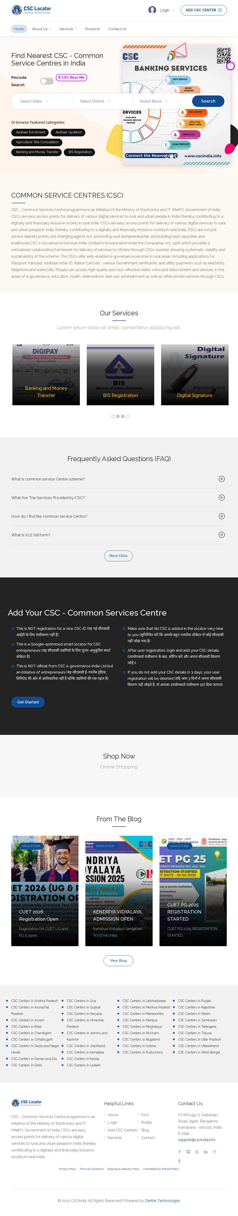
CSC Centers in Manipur (140, 1020)
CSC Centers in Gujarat (83, 1007)
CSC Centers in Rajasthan (196, 1007)
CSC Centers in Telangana (197, 1026)
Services (66, 29)
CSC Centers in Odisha (139, 1046)
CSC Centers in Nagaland (141, 1039)
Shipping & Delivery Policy (123, 1168)
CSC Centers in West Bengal (199, 1052)
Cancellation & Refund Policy (161, 1168)
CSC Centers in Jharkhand (86, 1046)
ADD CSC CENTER (204, 10)
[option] (46, 378)
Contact (148, 1138)
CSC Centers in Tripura (195, 1033)
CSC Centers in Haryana (84, 1014)
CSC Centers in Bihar (26, 1026)
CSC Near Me (71, 77)
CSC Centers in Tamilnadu (197, 1020)
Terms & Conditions (92, 1168)
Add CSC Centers (122, 1130)
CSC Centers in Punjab (194, 1001)
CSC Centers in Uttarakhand (198, 1046)
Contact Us (117, 29)
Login (165, 10)
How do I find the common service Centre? (118, 516)
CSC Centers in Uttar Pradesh (199, 1039)
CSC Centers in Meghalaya (142, 1026)
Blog (145, 1130)
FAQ (145, 1115)
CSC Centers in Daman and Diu (34, 1059)
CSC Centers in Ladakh (84, 1065)
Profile (146, 1122)
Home (19, 29)
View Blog (118, 961)
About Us (39, 29)
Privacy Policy (67, 1168)
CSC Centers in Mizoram (141, 1033)
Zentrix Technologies (162, 1201)
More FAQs (118, 556)
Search (208, 101)
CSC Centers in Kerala (83, 1059)
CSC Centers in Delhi (26, 1065)
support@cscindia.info (197, 1140)
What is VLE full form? (118, 535)
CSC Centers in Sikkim (194, 1014)
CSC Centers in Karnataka (85, 1052)
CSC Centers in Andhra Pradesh (34, 1001)
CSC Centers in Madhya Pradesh (146, 1007)
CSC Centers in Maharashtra (143, 1014)
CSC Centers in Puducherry (143, 1052)
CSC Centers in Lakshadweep (144, 1001)
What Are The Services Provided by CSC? (118, 498)
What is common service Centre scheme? (118, 479)
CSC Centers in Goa (81, 1001)
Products (92, 29)
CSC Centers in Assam (27, 1020)
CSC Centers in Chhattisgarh (32, 1039)
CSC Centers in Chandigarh (31, 1033)
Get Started (28, 702)
